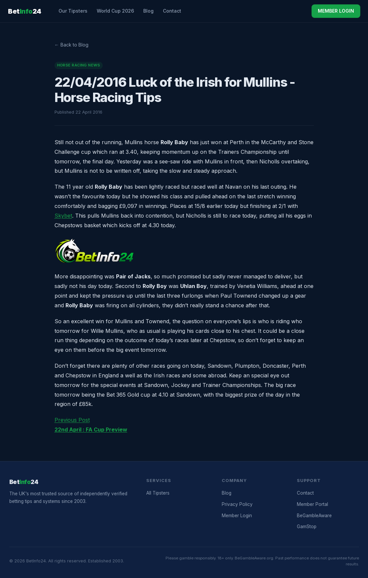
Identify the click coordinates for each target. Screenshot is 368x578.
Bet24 (24, 11)
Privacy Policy (237, 504)
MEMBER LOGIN (336, 11)
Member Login (237, 515)
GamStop (306, 526)
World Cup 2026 (115, 11)
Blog (148, 11)
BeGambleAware (314, 515)
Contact (172, 11)
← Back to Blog (71, 45)
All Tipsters (158, 493)
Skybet (63, 215)
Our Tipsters (73, 11)
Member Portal (312, 504)
